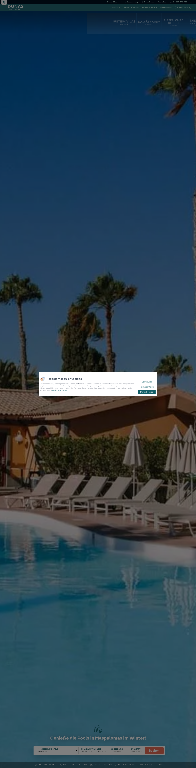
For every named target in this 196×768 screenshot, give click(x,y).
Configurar (147, 382)
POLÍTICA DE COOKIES (60, 390)
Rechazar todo (147, 387)
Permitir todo (146, 392)
